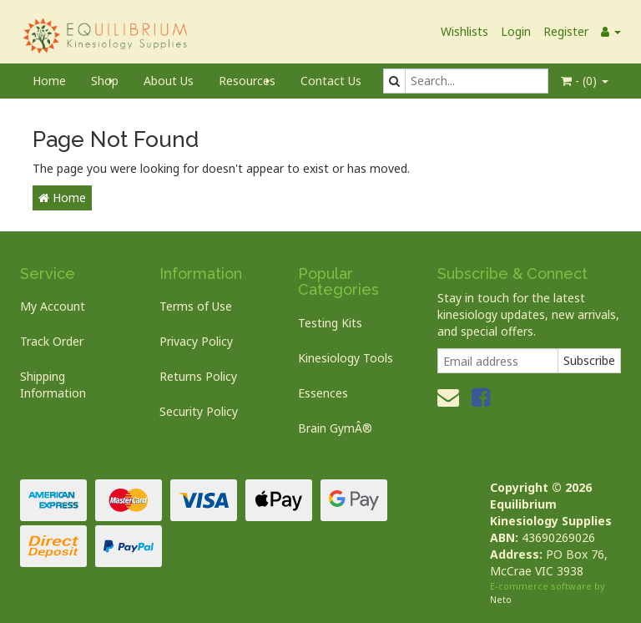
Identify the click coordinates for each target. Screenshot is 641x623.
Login (516, 31)
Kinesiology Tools (345, 358)
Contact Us (330, 81)
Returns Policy (198, 376)
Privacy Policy (196, 341)
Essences (323, 393)
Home (49, 81)
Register (565, 31)
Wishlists (464, 31)
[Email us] (448, 397)
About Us (169, 81)
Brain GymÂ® (335, 428)
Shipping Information (53, 384)
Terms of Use (195, 306)
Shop (105, 81)
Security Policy (198, 411)
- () (584, 81)
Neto (501, 599)
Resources (247, 81)
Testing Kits (330, 323)
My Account (52, 306)
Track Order (51, 341)
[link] (481, 397)
